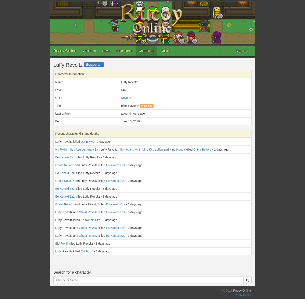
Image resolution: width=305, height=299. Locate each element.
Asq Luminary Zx (87, 149)
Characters (146, 51)
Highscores (124, 51)
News (106, 51)
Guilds (165, 51)
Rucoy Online (64, 51)
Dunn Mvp (87, 141)
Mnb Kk (147, 149)
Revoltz (126, 98)
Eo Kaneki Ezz (65, 157)
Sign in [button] (242, 51)
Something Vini (130, 149)
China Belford (202, 149)
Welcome (89, 51)
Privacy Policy (242, 294)
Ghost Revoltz (64, 165)
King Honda (177, 149)
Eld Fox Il (61, 243)
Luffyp (159, 149)
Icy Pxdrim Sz (64, 149)
